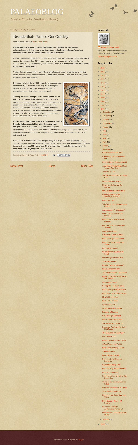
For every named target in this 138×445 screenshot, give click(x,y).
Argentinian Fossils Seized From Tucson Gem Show (114, 167)
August (106, 127)
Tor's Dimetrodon (108, 172)
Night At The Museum (110, 372)
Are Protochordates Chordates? (114, 273)
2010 (103, 94)
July (104, 131)
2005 (103, 424)
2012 (103, 86)
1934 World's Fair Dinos (111, 391)
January (106, 419)
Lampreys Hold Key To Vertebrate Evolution (111, 196)
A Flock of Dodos (108, 351)
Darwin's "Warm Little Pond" (113, 265)
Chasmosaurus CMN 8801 (112, 153)
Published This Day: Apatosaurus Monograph (112, 408)
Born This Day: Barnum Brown (114, 290)
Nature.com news (40, 42)
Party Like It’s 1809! (110, 301)
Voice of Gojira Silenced (111, 316)
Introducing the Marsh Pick (112, 258)
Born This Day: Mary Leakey (113, 348)
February (106, 149)
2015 (103, 75)
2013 (103, 83)
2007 (103, 105)
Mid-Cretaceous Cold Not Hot (113, 191)
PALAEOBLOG (36, 11)
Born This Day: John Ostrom (113, 239)
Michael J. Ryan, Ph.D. (110, 47)
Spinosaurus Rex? (109, 305)
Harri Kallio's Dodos (110, 248)
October (106, 120)
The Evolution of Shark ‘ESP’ (113, 333)
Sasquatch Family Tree (111, 365)
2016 (103, 72)
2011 (103, 90)
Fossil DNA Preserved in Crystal (114, 388)
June (105, 134)
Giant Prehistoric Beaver (111, 181)
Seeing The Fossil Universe (112, 286)
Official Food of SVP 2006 (112, 344)
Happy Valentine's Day (111, 269)
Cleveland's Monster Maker (112, 235)
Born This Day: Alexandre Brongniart (112, 360)
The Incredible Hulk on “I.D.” (113, 323)
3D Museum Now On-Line (112, 308)
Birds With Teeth (108, 200)
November (107, 116)
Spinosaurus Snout (109, 282)
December (107, 112)
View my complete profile (107, 57)
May (104, 138)
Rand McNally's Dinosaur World (114, 162)
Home (52, 166)
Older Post (87, 166)
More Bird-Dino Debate (111, 355)
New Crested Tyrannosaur (112, 319)
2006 (103, 109)
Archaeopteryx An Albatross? (113, 210)
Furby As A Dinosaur (110, 312)
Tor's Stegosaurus (109, 261)
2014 (103, 79)
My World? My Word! (110, 297)
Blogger (81, 440)
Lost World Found (109, 336)
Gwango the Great (109, 231)
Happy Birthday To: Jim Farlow (114, 340)
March (105, 146)
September (107, 123)
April (105, 142)
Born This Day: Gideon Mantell (114, 368)
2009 (103, 98)
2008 (103, 101)
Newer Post (16, 166)
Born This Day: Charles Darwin (114, 293)
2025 (103, 68)
